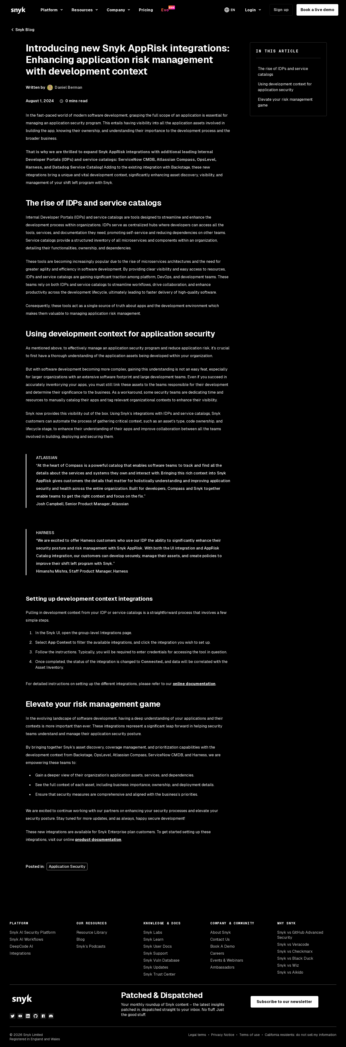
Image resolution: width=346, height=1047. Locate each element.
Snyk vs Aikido (290, 972)
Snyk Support (155, 953)
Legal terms (197, 1035)
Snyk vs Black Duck (295, 958)
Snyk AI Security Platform (33, 932)
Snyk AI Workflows (26, 939)
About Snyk (220, 932)
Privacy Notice (222, 1035)
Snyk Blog (22, 30)
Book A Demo (222, 946)
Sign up (281, 9)
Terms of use (249, 1035)
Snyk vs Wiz (288, 965)
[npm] (43, 1016)
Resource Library (91, 932)
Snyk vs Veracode (293, 944)
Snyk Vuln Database (161, 960)
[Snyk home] (18, 10)
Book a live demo (317, 9)
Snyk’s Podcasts (90, 946)
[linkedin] (28, 1016)
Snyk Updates (155, 967)
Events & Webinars (226, 960)
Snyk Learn (153, 939)
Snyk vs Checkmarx (295, 951)
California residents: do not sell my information (300, 1035)
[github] (35, 1016)
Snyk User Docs (157, 946)
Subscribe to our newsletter (284, 1001)
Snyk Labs (152, 932)
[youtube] (20, 1016)
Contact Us (220, 939)
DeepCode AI (21, 946)
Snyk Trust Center (159, 974)
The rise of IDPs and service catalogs (283, 71)
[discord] (51, 1016)
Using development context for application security (285, 87)
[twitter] (12, 1016)
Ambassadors (222, 967)
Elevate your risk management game (285, 102)
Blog (80, 939)
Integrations (20, 953)
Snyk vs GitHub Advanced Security (300, 935)
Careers (217, 953)
